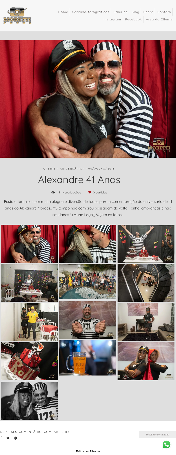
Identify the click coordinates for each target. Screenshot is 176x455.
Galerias (120, 12)
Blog (135, 12)
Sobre (148, 12)
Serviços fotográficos (90, 12)
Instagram (112, 19)
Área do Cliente (159, 19)
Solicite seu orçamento (157, 434)
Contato (164, 12)
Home (63, 12)
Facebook (133, 19)
